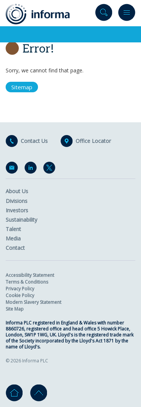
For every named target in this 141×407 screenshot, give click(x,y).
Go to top (38, 392)
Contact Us (34, 141)
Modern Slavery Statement (33, 302)
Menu (126, 14)
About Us (17, 191)
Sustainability (21, 219)
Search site (103, 14)
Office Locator (93, 141)
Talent (13, 229)
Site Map (15, 309)
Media (13, 238)
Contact (15, 247)
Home (14, 392)
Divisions (16, 200)
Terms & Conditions (27, 282)
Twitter (50, 169)
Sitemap (21, 87)
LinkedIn (31, 169)
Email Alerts (13, 169)
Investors (17, 210)
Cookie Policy (20, 295)
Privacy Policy (20, 288)
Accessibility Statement (30, 275)
